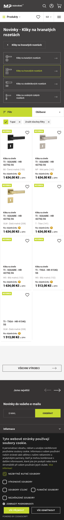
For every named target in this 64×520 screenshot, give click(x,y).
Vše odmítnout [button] (46, 510)
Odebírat (48, 413)
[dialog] (32, 476)
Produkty (11, 16)
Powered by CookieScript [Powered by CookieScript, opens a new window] (15, 516)
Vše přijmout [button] (16, 510)
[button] (32, 504)
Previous (47, 390)
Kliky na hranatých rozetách (24, 45)
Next (57, 390)
